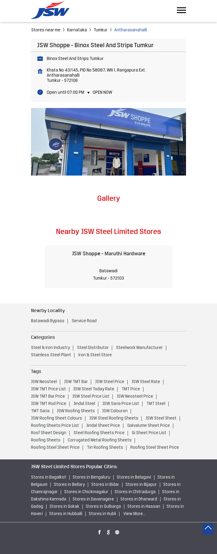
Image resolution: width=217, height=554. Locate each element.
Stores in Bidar (105, 485)
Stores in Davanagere (93, 499)
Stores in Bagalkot (48, 477)
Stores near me (45, 30)
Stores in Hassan (143, 506)
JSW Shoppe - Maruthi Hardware (108, 253)
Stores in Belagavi (134, 477)
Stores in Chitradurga (135, 492)
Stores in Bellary (69, 485)
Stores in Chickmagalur (86, 492)
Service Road (84, 321)
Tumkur (101, 30)
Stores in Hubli (102, 514)
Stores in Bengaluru (91, 477)
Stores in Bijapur (141, 485)
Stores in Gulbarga (103, 506)
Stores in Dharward (138, 499)
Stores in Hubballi (65, 514)
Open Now (102, 92)
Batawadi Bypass (47, 321)
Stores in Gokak (64, 506)
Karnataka (77, 30)
